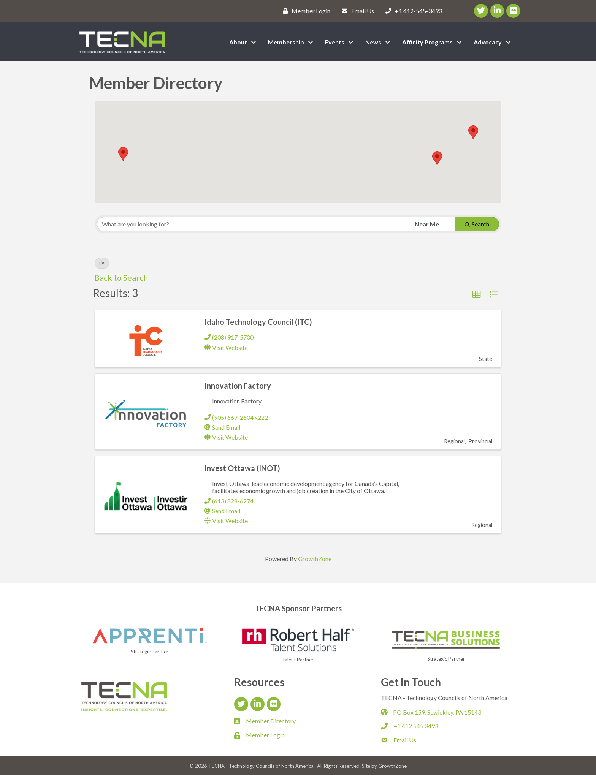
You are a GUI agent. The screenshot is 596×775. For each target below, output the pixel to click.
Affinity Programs (427, 42)
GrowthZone (314, 558)
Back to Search (121, 278)
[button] (123, 154)
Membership (286, 42)
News (373, 42)
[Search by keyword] (253, 224)
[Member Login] (304, 10)
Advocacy (488, 42)
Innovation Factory (237, 385)
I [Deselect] (102, 263)
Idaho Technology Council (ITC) (258, 321)
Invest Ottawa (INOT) (242, 468)
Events (334, 42)
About (238, 42)
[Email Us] (356, 10)
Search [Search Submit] (477, 224)
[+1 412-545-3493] (412, 10)
